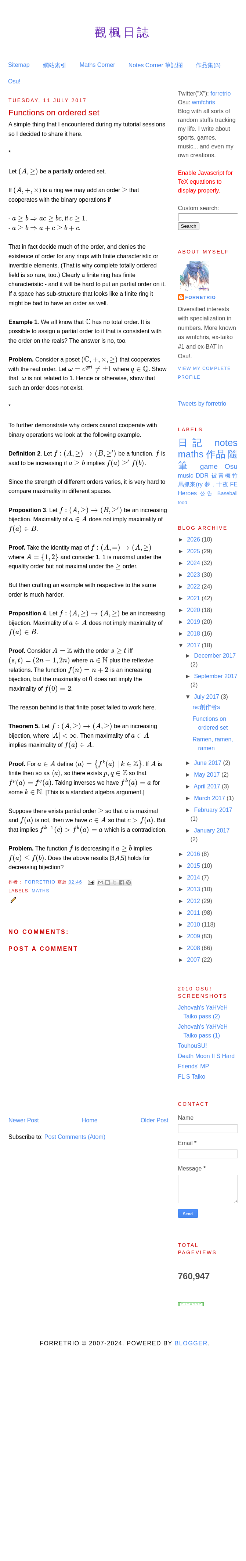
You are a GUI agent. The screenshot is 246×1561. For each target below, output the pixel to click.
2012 (194, 901)
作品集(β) (208, 65)
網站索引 (54, 65)
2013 (194, 889)
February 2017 (213, 810)
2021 (194, 598)
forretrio (220, 93)
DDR (202, 475)
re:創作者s (206, 707)
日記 (192, 443)
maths (40, 890)
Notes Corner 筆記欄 (156, 65)
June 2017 (208, 763)
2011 (194, 913)
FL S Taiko (192, 1076)
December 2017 (215, 655)
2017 (194, 645)
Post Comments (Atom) (74, 1137)
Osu (231, 466)
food (182, 502)
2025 (194, 551)
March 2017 (210, 798)
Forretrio (41, 882)
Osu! (14, 81)
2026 (194, 539)
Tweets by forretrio (202, 403)
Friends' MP (193, 1066)
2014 (194, 877)
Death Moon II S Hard (206, 1056)
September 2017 (215, 676)
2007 (194, 960)
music (185, 475)
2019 (194, 622)
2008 (194, 948)
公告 (207, 493)
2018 (194, 633)
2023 (194, 575)
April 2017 (208, 786)
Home (90, 1120)
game (209, 466)
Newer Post (23, 1120)
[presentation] (28, 171)
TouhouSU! (192, 1046)
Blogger (190, 1343)
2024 (194, 563)
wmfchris (203, 102)
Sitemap (19, 65)
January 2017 (211, 830)
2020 (194, 610)
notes (226, 443)
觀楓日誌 (123, 32)
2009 (194, 936)
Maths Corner (97, 65)
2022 (194, 586)
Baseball (227, 493)
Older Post (155, 1120)
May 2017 (207, 774)
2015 (194, 866)
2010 (194, 924)
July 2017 (207, 697)
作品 (215, 454)
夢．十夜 (216, 484)
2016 (194, 854)
